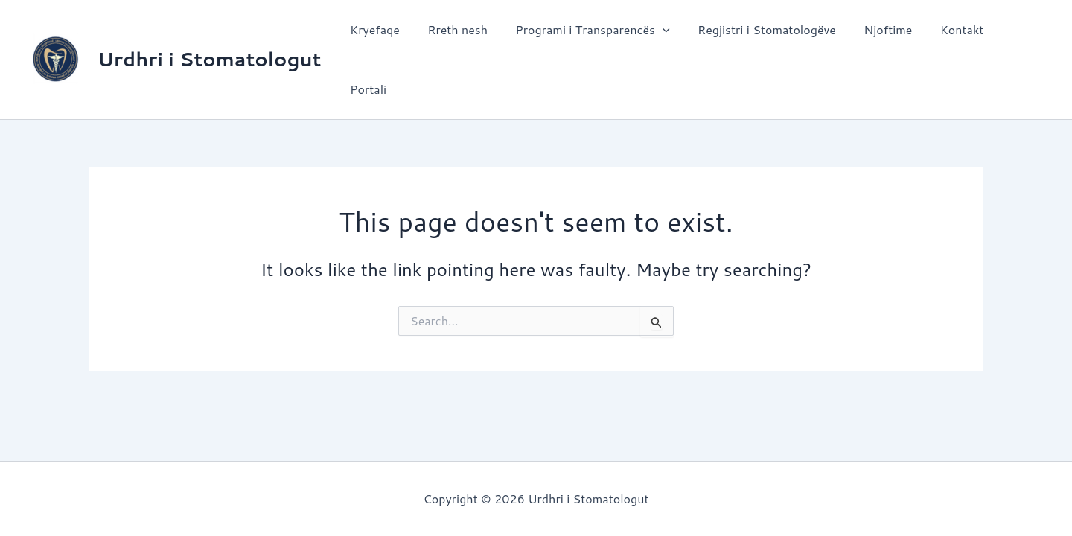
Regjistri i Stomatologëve (764, 39)
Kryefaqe (384, 39)
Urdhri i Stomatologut (209, 38)
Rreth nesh (463, 39)
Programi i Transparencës (594, 39)
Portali (1016, 39)
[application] (664, 39)
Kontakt (952, 39)
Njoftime (882, 39)
